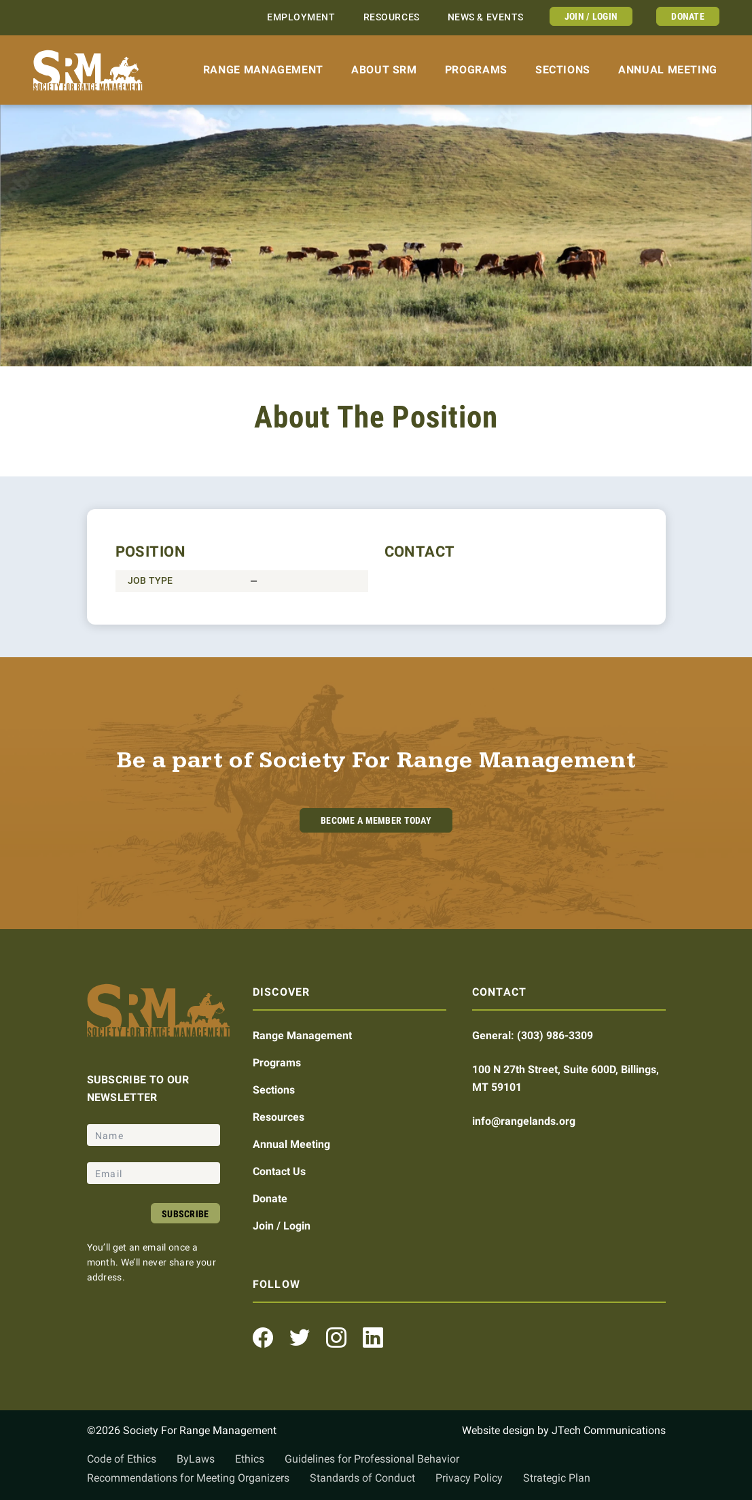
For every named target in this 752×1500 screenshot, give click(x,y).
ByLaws (196, 1458)
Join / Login (591, 16)
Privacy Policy (469, 1477)
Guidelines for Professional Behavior (372, 1458)
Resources (391, 17)
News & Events (486, 17)
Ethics (249, 1458)
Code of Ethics (121, 1458)
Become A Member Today (376, 820)
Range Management (263, 69)
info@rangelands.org (523, 1121)
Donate (687, 16)
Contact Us (279, 1171)
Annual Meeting (667, 69)
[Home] (88, 70)
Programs (476, 69)
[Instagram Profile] (336, 1337)
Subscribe (185, 1213)
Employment (301, 17)
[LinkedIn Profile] (373, 1337)
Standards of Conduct (362, 1477)
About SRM (384, 69)
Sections (562, 69)
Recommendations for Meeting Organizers (188, 1477)
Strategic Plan (556, 1477)
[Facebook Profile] (263, 1337)
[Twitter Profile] (299, 1337)
